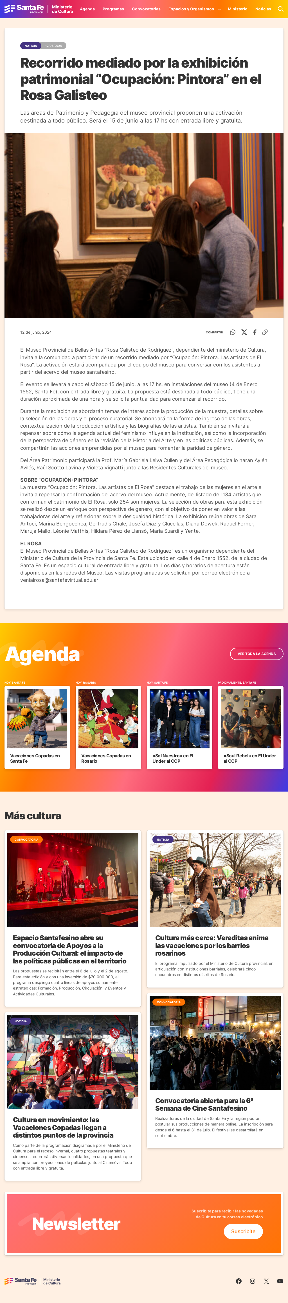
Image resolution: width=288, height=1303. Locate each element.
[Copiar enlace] (265, 332)
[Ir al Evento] (37, 725)
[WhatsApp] (233, 332)
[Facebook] (255, 332)
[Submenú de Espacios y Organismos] (219, 9)
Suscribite (243, 1231)
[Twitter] (244, 332)
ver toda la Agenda (257, 654)
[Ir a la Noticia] (72, 918)
